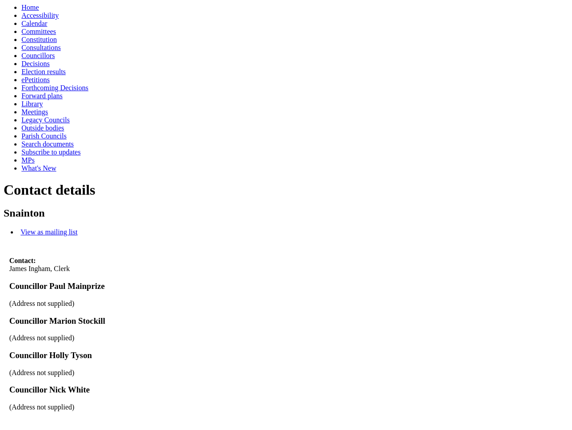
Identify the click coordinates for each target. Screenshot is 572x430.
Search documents (47, 144)
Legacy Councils (45, 120)
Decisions (35, 63)
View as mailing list (49, 232)
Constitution (39, 39)
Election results (43, 71)
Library (32, 104)
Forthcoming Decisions (54, 88)
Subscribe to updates (50, 152)
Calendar (34, 23)
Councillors (38, 55)
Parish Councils (44, 136)
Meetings (34, 112)
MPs (27, 160)
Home (30, 7)
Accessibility (40, 15)
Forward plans (42, 96)
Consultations (41, 47)
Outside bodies (42, 128)
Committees (38, 31)
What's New (38, 168)
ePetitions (35, 79)
